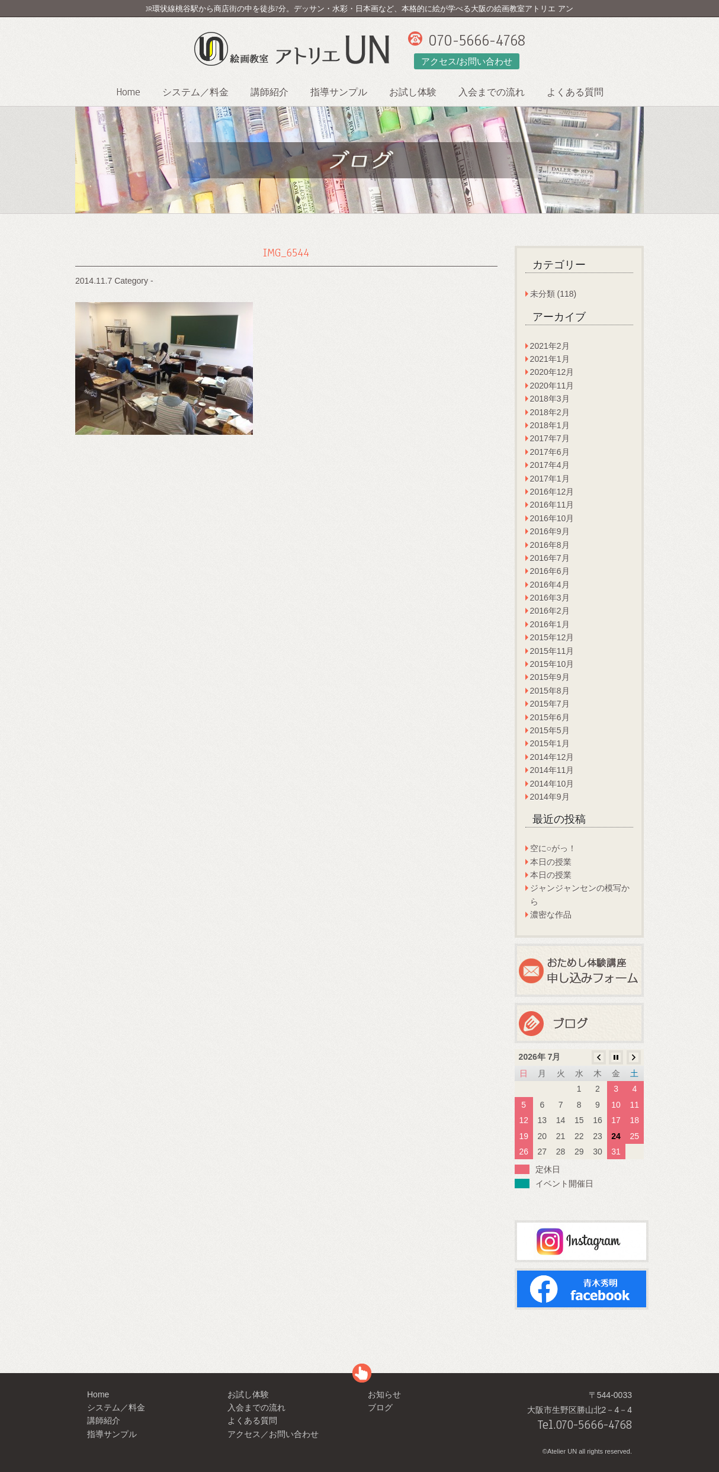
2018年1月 (550, 425)
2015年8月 (550, 690)
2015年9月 (550, 677)
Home (128, 92)
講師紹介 (269, 92)
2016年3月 (550, 597)
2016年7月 (550, 558)
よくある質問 (575, 92)
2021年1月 (550, 359)
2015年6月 (550, 717)
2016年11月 (552, 504)
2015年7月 (550, 703)
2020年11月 (552, 385)
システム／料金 (195, 92)
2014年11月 (552, 770)
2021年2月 (550, 346)
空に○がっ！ (553, 848)
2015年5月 (550, 730)
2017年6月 (550, 452)
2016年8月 (550, 545)
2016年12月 (552, 491)
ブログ (380, 1407)
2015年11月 (552, 651)
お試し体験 (412, 92)
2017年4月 (550, 465)
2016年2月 (550, 610)
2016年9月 (550, 531)
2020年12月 (552, 372)
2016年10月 (552, 518)
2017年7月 (550, 438)
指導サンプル (338, 92)
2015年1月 (550, 743)
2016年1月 (550, 624)
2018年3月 (550, 398)
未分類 (542, 294)
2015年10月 (552, 664)
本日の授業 (551, 862)
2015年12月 (552, 637)
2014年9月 (550, 796)
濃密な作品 (551, 914)
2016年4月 (550, 584)
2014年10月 (552, 783)
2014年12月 (552, 757)
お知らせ (384, 1394)
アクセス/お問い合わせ (466, 61)
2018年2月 (550, 412)
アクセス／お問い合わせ (273, 1434)
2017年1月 (550, 478)
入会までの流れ (491, 92)
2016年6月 (550, 571)
